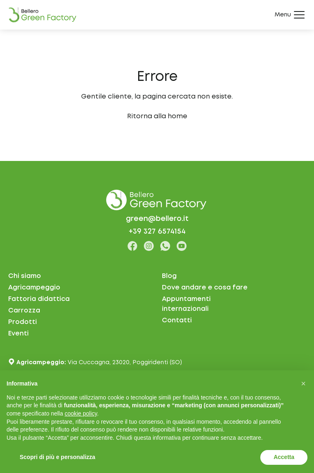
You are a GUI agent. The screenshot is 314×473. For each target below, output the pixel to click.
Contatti (177, 320)
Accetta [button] (283, 457)
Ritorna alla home (157, 116)
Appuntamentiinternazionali (186, 304)
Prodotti (22, 322)
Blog (169, 276)
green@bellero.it (157, 219)
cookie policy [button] (81, 413)
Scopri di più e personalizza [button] (57, 457)
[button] (303, 383)
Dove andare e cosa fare (205, 288)
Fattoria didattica (39, 299)
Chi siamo (24, 276)
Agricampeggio (34, 288)
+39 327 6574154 (157, 231)
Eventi (18, 334)
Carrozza (24, 311)
